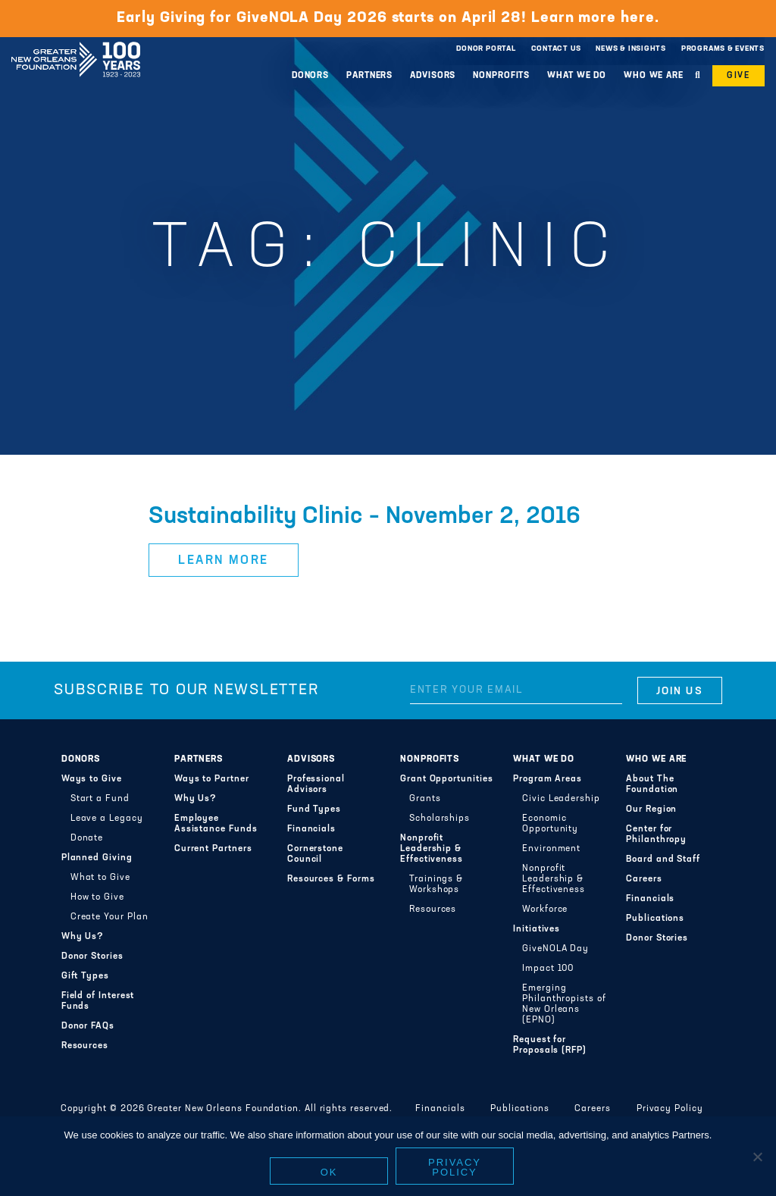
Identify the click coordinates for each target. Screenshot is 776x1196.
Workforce (545, 909)
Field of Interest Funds (98, 1001)
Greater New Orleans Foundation (75, 44)
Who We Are (654, 75)
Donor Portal (485, 49)
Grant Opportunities (446, 779)
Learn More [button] (223, 561)
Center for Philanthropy (656, 834)
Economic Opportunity (550, 824)
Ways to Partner (211, 779)
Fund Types (314, 809)
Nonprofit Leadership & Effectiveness (431, 849)
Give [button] (738, 75)
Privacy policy (454, 1167)
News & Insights (631, 49)
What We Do (576, 75)
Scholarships (439, 818)
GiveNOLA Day (555, 948)
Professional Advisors (316, 784)
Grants (425, 798)
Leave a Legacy (106, 818)
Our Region (651, 809)
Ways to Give (91, 779)
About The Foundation (652, 784)
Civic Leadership (561, 798)
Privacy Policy (670, 1108)
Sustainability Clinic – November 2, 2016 (364, 517)
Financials (311, 829)
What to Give (100, 877)
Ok (329, 1172)
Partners (369, 75)
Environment (551, 848)
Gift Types (85, 976)
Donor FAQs (87, 1026)
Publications (655, 918)
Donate (87, 838)
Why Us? (82, 936)
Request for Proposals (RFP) (550, 1045)
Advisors (432, 75)
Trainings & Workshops (436, 884)
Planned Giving (97, 858)
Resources (84, 1045)
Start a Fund (100, 798)
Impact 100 (548, 968)
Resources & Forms (331, 879)
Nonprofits (501, 75)
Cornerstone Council (315, 854)
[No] (757, 1156)
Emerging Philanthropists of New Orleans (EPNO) (564, 1004)
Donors (310, 75)
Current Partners (213, 848)
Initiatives (536, 929)
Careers (644, 879)
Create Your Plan (109, 917)
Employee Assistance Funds (216, 824)
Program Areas (547, 779)
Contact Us (556, 49)
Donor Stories (92, 956)
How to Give (97, 897)
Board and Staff (663, 859)
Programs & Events (723, 49)
